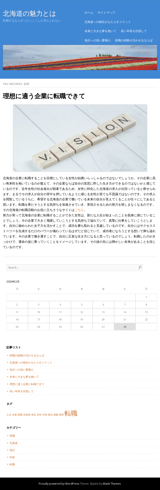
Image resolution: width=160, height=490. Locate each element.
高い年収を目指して (134, 31)
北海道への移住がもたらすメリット (108, 22)
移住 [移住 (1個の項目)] (50, 414)
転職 (12, 464)
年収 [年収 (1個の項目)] (44, 414)
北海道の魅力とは (29, 13)
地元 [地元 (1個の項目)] (33, 414)
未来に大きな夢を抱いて (100, 31)
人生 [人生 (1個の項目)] (8, 414)
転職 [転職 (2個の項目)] (71, 413)
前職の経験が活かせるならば (134, 40)
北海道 (14, 443)
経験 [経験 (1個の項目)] (55, 414)
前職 (12, 436)
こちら (79, 210)
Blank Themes (112, 484)
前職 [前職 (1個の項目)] (20, 414)
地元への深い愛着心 (98, 40)
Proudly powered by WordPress (59, 484)
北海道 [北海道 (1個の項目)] (26, 414)
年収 (12, 457)
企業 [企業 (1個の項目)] (14, 414)
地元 (12, 450)
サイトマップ (106, 12)
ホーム (89, 12)
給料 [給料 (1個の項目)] (61, 414)
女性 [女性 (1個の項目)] (39, 414)
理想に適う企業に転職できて (44, 96)
